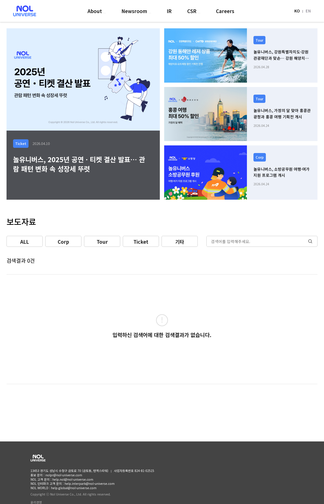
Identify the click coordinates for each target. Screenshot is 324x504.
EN (308, 11)
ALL (24, 241)
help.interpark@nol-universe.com (89, 483)
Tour (102, 241)
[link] (240, 55)
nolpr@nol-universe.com (63, 475)
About (95, 10)
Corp (63, 241)
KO (297, 11)
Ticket (140, 241)
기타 (179, 241)
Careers (225, 10)
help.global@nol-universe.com (73, 488)
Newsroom (135, 10)
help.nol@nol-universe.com (72, 479)
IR (169, 10)
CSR (192, 10)
